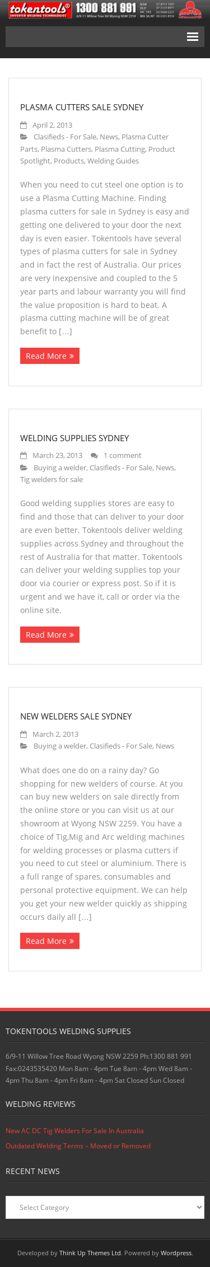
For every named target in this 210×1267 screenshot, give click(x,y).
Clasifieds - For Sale (65, 137)
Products (69, 161)
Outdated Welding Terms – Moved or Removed (78, 1146)
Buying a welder (60, 468)
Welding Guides (113, 161)
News (109, 137)
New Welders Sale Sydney (76, 716)
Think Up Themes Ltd (90, 1253)
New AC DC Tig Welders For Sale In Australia (75, 1130)
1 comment (123, 455)
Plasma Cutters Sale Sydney (81, 107)
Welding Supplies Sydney (74, 437)
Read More (46, 355)
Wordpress (176, 1253)
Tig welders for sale (51, 479)
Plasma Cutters (66, 149)
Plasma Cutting (120, 149)
